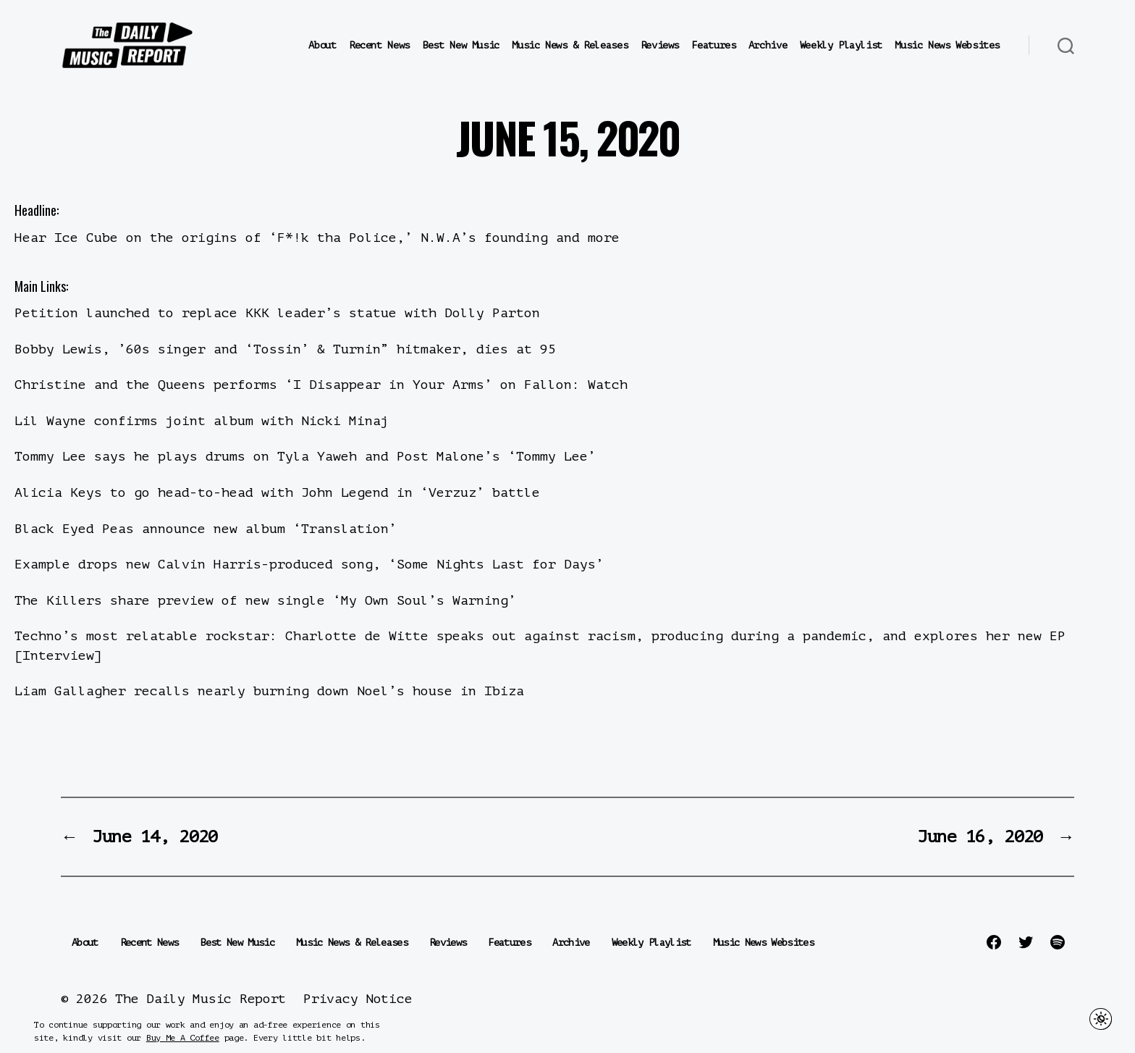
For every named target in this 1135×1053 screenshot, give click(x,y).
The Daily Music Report (200, 998)
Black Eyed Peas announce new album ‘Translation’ (205, 528)
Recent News (379, 45)
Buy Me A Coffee (182, 1038)
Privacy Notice (357, 998)
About (322, 45)
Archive (767, 45)
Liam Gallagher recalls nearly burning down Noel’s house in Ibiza (269, 691)
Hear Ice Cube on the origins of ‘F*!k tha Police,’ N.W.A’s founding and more (317, 237)
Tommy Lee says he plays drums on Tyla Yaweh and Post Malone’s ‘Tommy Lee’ (305, 456)
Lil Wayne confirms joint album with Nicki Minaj (201, 421)
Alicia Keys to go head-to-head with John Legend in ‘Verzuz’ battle (277, 492)
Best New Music (460, 45)
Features (713, 45)
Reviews (660, 45)
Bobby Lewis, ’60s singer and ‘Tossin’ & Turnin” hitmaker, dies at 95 (285, 349)
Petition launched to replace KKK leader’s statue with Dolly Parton (277, 313)
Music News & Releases (570, 45)
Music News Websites (947, 45)
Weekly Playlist (841, 45)
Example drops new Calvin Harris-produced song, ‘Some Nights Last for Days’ (309, 564)
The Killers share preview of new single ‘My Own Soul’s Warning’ (265, 600)
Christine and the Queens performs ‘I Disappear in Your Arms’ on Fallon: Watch (321, 384)
